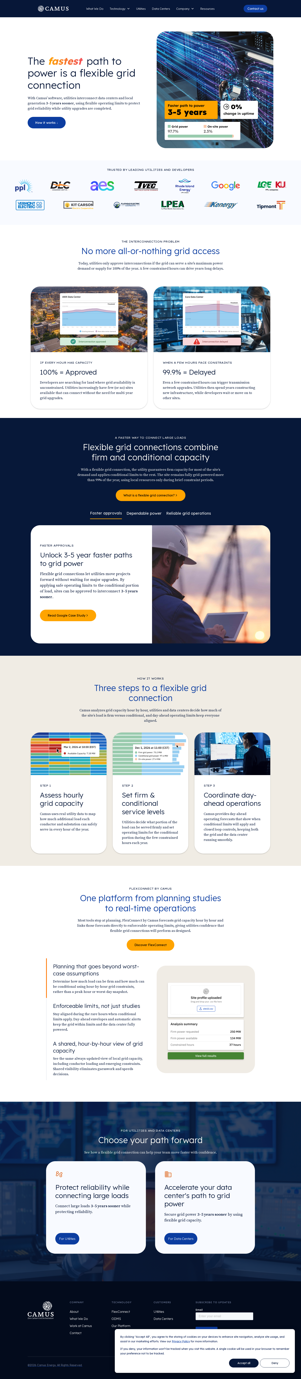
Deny (274, 1363)
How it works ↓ (46, 123)
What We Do (94, 9)
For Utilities (67, 1239)
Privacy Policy (181, 1341)
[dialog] (205, 1351)
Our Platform (121, 1326)
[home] (53, 9)
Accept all (243, 1363)
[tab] (106, 514)
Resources (207, 9)
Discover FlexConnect (150, 945)
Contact (75, 1333)
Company (182, 9)
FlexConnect (121, 1312)
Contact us (255, 9)
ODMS (116, 1319)
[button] (120, 9)
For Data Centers (181, 1239)
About (74, 1312)
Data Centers (161, 9)
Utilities (141, 9)
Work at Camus (81, 1326)
